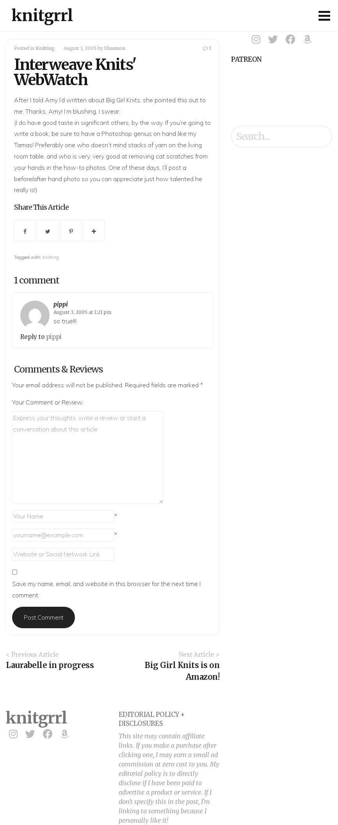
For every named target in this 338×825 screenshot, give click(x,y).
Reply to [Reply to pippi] (33, 336)
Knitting (45, 48)
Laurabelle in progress (50, 665)
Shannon (114, 48)
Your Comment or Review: (48, 402)
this (182, 100)
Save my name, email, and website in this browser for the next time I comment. (106, 589)
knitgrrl (42, 15)
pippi (60, 304)
